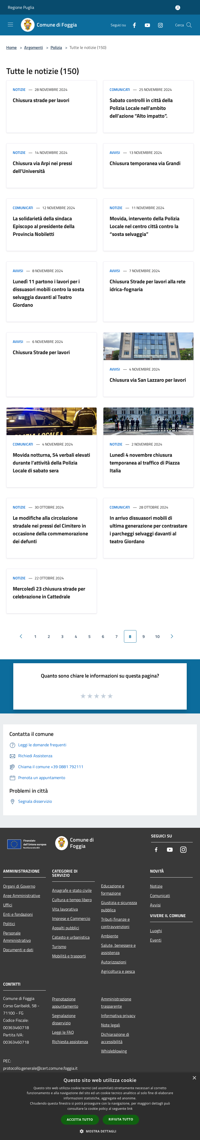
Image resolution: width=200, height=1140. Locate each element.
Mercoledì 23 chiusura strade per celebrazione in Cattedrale (49, 592)
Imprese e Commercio (71, 918)
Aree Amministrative (21, 895)
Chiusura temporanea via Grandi (145, 163)
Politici (9, 923)
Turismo (59, 946)
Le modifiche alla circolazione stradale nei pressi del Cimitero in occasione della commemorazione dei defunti (50, 529)
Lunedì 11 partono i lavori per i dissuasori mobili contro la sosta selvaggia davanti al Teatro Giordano (48, 293)
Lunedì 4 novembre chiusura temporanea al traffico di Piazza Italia (145, 462)
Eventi (155, 940)
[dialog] (100, 1106)
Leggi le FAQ (63, 1032)
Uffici (7, 905)
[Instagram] (158, 24)
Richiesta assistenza (70, 1041)
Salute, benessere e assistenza (118, 949)
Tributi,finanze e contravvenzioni (115, 923)
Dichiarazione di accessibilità (115, 1038)
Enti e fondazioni (18, 914)
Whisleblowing (114, 1051)
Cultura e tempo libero (72, 900)
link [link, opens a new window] (130, 1108)
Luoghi (156, 931)
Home (11, 47)
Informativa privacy (118, 1015)
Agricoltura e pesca (118, 971)
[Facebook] (132, 24)
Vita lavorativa (65, 909)
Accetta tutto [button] (80, 1119)
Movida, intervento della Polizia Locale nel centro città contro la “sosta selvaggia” (144, 226)
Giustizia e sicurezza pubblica (119, 906)
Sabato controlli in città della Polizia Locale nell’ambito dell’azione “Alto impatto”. (141, 108)
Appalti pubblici (65, 928)
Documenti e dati (18, 950)
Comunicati (120, 89)
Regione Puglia (21, 7)
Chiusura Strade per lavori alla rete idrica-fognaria (147, 285)
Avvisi (115, 152)
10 (157, 636)
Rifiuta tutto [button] (121, 1119)
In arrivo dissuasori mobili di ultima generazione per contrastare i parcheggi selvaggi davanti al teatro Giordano (148, 529)
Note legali (110, 1025)
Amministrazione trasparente (116, 1002)
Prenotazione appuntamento (65, 1002)
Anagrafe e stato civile (72, 890)
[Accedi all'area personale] (178, 8)
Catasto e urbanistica (71, 937)
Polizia (56, 47)
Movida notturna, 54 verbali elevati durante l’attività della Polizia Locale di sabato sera (51, 462)
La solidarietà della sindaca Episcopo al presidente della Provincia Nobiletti (43, 226)
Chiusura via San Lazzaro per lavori (148, 380)
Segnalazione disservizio (64, 1019)
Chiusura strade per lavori (41, 100)
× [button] (194, 1078)
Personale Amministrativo (17, 936)
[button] (100, 1131)
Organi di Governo (19, 886)
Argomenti (33, 47)
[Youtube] (145, 24)
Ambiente (109, 936)
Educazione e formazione (112, 889)
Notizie (19, 89)
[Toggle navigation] (10, 24)
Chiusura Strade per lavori (41, 352)
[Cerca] (189, 25)
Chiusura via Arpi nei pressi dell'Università (42, 167)
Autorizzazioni (113, 962)
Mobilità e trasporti (69, 956)
